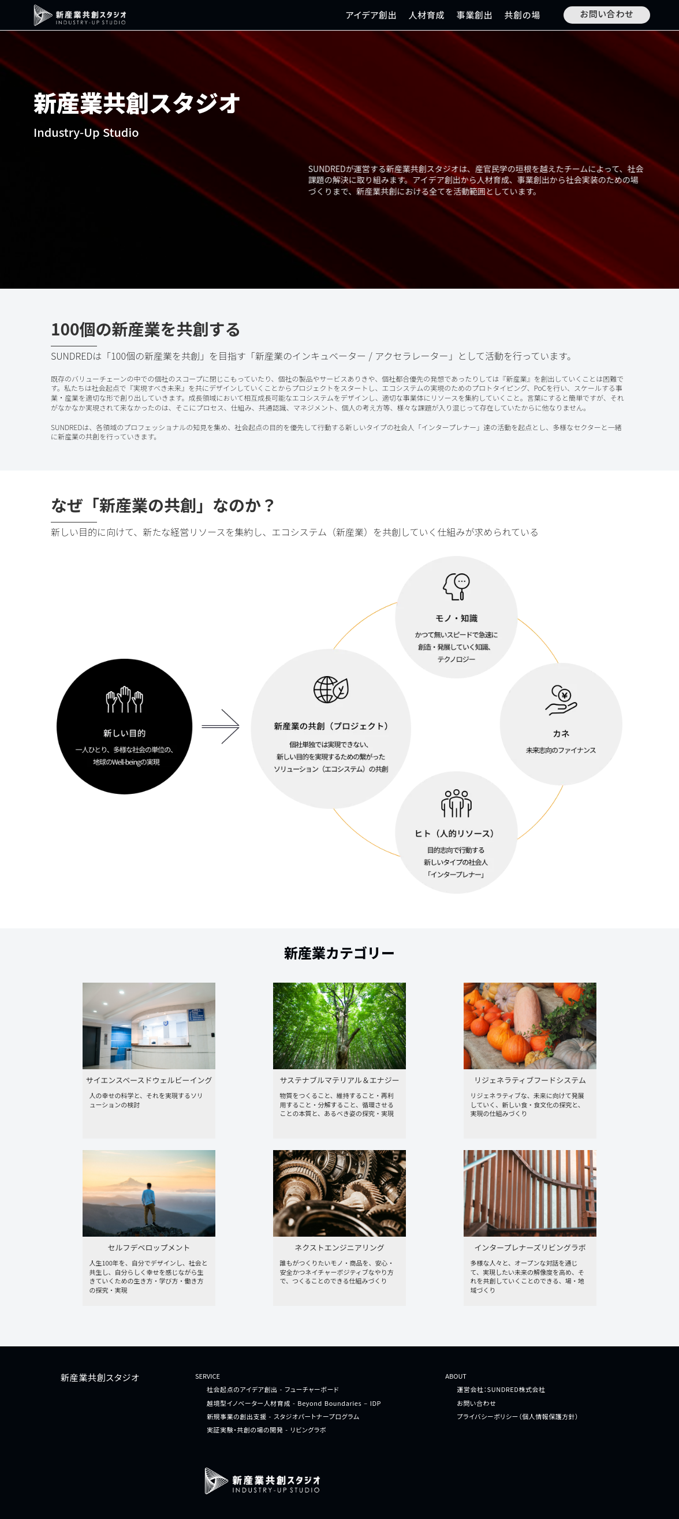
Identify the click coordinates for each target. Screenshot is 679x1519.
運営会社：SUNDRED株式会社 (501, 1389)
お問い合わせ (476, 1403)
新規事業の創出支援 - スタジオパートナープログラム (283, 1416)
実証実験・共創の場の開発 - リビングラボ (266, 1430)
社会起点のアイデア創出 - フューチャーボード (273, 1389)
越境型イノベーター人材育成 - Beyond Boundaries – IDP (294, 1403)
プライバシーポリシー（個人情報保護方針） (518, 1416)
